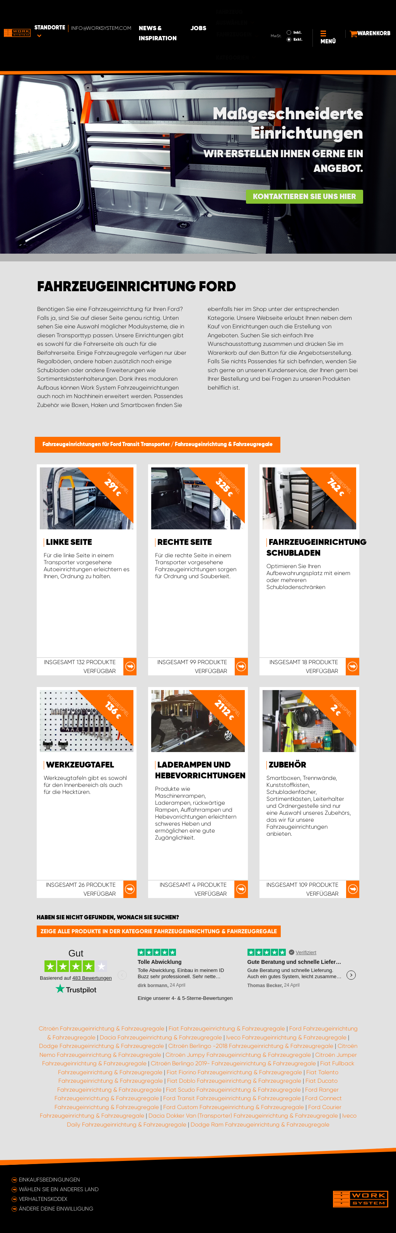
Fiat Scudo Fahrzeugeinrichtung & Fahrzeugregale (233, 1089)
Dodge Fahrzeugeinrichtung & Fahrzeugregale (101, 1045)
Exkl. (281, 23)
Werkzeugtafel (80, 765)
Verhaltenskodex (43, 1199)
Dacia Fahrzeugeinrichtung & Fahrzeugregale (161, 1037)
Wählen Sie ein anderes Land (59, 1189)
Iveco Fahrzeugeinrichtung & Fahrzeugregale (286, 1037)
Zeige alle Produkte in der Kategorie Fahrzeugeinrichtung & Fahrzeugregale (159, 931)
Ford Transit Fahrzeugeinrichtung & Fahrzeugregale (232, 1098)
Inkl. (281, 16)
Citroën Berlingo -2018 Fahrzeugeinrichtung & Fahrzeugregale (250, 1045)
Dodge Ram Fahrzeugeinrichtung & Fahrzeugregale (260, 1124)
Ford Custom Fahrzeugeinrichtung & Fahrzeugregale (233, 1107)
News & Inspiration (175, 17)
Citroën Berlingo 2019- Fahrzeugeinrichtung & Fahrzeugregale (233, 1063)
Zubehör (287, 765)
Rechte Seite (184, 542)
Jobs (238, 12)
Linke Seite (69, 542)
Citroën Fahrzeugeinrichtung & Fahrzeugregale (101, 1028)
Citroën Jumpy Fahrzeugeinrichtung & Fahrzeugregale (238, 1054)
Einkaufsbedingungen (49, 1179)
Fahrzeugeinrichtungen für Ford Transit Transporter (107, 444)
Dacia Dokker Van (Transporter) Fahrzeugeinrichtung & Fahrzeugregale (243, 1115)
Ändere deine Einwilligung (56, 1209)
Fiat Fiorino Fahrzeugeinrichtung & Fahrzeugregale (234, 1072)
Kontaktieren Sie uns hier (304, 197)
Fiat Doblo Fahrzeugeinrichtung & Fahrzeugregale (234, 1080)
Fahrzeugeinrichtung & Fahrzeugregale (224, 444)
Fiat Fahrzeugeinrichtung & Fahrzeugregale (227, 1028)
